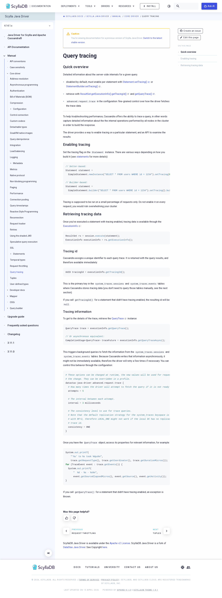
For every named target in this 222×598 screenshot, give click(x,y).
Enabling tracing (188, 58)
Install (149, 6)
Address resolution (19, 79)
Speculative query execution (23, 242)
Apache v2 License (120, 543)
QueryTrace (118, 318)
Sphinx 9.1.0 (124, 590)
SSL (12, 248)
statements (82, 156)
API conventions (18, 61)
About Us (151, 567)
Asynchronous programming (24, 85)
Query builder (16, 308)
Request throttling (19, 266)
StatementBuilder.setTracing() (82, 86)
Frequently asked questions (23, 325)
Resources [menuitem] (127, 6)
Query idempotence (19, 139)
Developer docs (17, 290)
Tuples (13, 278)
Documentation (41, 6)
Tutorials (92, 567)
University (112, 567)
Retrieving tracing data (192, 65)
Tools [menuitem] (91, 6)
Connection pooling (19, 199)
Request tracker (18, 223)
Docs (77, 567)
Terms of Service (89, 580)
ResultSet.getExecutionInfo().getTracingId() (103, 93)
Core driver (132, 16)
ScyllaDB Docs (73, 16)
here (104, 547)
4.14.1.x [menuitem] (27, 26)
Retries (13, 229)
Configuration (19, 109)
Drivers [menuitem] (107, 6)
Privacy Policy (110, 580)
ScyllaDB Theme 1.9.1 (146, 590)
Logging (14, 157)
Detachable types (18, 127)
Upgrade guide (16, 316)
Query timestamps (19, 205)
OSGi (12, 302)
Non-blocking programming (23, 181)
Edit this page (189, 37)
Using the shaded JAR (20, 236)
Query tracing (16, 272)
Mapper (13, 296)
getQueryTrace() (143, 93)
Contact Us (132, 567)
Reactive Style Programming (24, 211)
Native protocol (17, 175)
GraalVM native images (21, 133)
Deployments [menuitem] (71, 6)
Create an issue (190, 31)
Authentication (17, 91)
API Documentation (18, 47)
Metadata (18, 163)
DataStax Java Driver (74, 547)
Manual (117, 16)
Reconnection (16, 217)
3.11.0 (11, 351)
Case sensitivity (17, 67)
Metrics (13, 169)
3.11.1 (11, 342)
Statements (19, 254)
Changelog (14, 334)
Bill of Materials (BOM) (21, 97)
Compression (16, 103)
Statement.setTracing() (135, 81)
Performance (16, 193)
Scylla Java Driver (98, 16)
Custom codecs (17, 121)
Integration (15, 145)
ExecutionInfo (70, 226)
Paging (13, 187)
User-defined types (19, 284)
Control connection (19, 115)
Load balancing (17, 151)
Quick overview (188, 52)
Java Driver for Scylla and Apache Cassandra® (27, 37)
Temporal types (17, 260)
